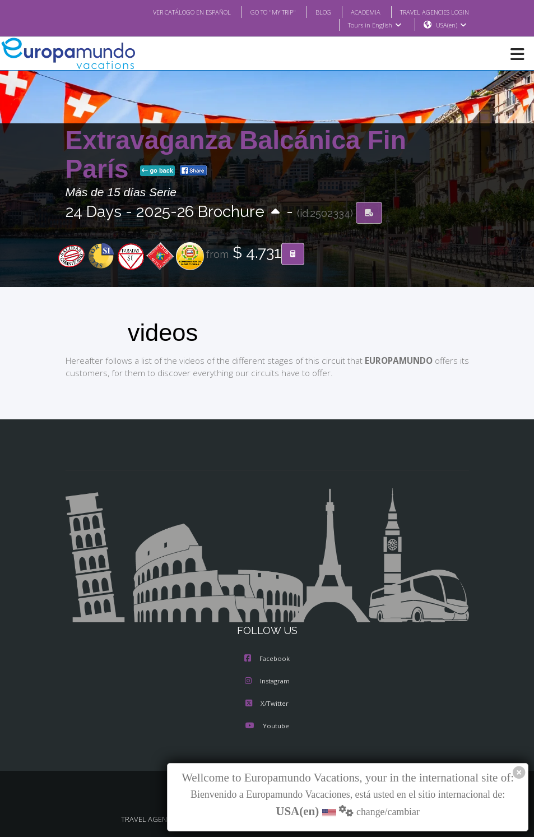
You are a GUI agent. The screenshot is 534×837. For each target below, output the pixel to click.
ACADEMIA (356, 11)
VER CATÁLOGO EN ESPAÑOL (168, 11)
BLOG (312, 11)
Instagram (267, 681)
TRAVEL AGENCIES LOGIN (429, 11)
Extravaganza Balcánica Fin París (236, 155)
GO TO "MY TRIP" (258, 11)
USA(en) (450, 25)
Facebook (267, 659)
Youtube (267, 726)
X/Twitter (267, 704)
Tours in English (374, 25)
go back (157, 171)
